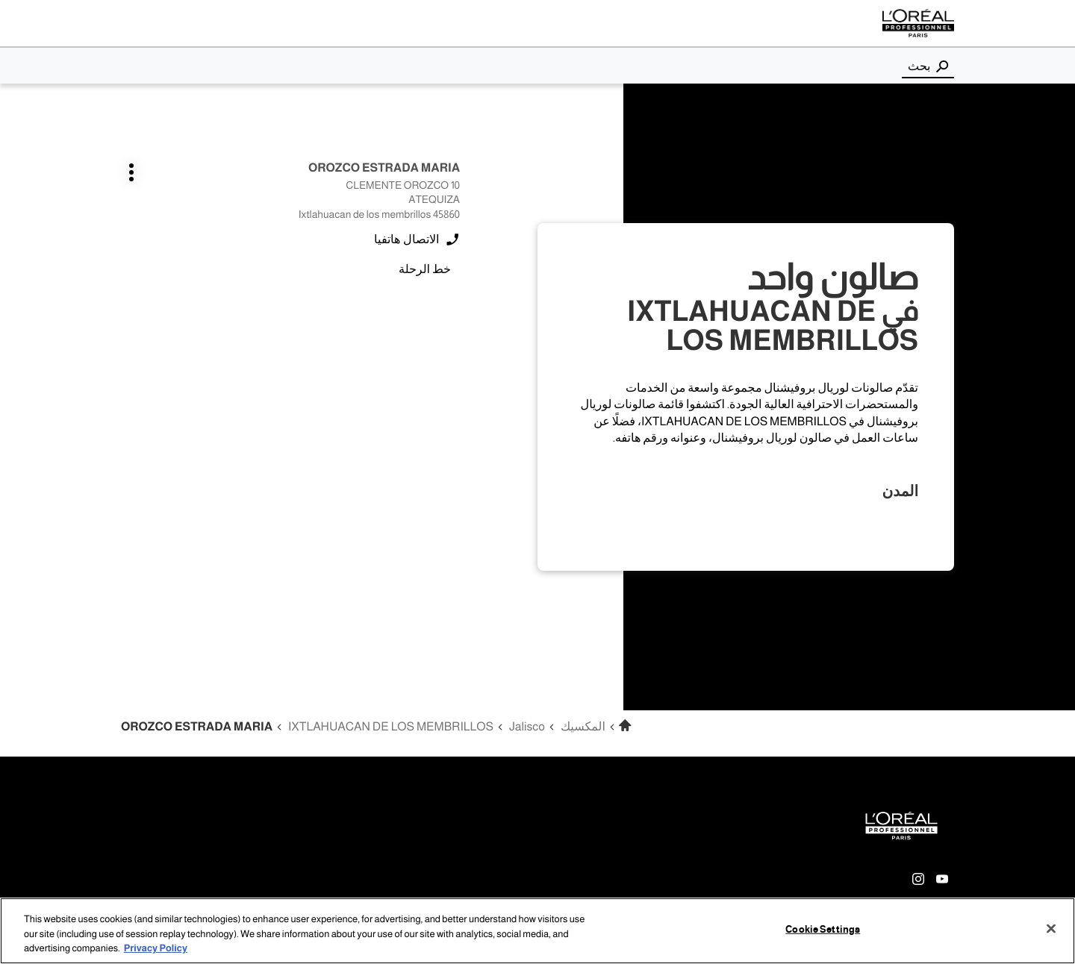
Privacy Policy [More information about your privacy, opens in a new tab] (155, 948)
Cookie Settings (822, 928)
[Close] (1051, 928)
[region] (537, 931)
